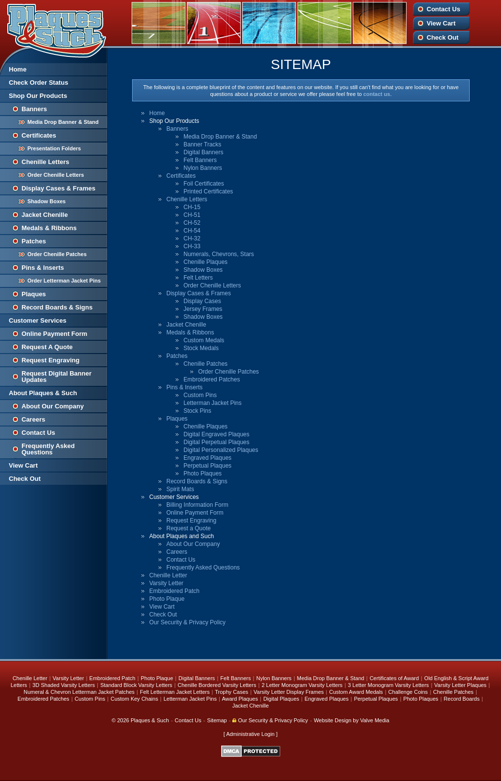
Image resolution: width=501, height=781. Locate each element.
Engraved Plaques (207, 457)
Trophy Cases (231, 692)
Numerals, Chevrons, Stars (218, 254)
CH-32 (192, 238)
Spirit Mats (180, 489)
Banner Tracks (202, 144)
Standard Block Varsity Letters (136, 685)
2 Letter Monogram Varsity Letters (302, 685)
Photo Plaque (166, 598)
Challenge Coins (408, 692)
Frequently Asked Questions (48, 449)
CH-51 (192, 215)
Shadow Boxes (46, 201)
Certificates (39, 135)
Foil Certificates (203, 183)
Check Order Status (38, 82)
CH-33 (192, 246)
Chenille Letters (45, 162)
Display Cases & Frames (58, 188)
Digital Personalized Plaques (220, 450)
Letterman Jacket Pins (212, 403)
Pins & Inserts (43, 267)
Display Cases (202, 301)
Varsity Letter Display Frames (288, 692)
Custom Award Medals (356, 692)
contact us (376, 94)
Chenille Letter (168, 575)
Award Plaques (240, 699)
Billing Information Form (197, 504)
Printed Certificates (208, 191)
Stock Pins (197, 410)
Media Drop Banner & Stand (62, 122)
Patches (34, 241)
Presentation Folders (54, 148)
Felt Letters (198, 277)
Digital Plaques (281, 699)
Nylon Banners (202, 168)
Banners (34, 109)
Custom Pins (200, 395)
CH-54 (192, 230)
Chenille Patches (205, 363)
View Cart (441, 23)
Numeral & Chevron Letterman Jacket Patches (79, 692)
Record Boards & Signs (57, 307)
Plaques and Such (54, 29)
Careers (33, 419)
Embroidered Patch (174, 591)
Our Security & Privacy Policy (187, 622)
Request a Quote (188, 528)
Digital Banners (203, 152)
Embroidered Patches (211, 379)
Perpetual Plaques (207, 465)
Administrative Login (250, 734)
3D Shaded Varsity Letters (63, 685)
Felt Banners (200, 160)
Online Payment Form (54, 333)
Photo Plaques (202, 473)
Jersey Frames (202, 309)
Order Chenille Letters (55, 175)
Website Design (332, 720)
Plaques (34, 294)
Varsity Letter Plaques (460, 685)
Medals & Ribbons (49, 228)
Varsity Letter (166, 583)
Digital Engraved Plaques (216, 434)
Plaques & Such (150, 720)
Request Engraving (50, 360)
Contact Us (443, 9)
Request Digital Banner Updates (56, 376)
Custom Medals (203, 340)
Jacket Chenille (45, 214)
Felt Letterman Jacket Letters (174, 692)
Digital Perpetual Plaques (216, 442)
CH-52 (192, 222)
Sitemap (217, 720)
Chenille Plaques (205, 262)
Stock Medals (201, 348)
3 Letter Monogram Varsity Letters (388, 685)
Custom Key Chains (134, 699)
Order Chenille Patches (57, 254)
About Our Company (53, 406)
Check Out (442, 37)
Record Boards (461, 699)
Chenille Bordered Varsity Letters (217, 685)
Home (17, 69)
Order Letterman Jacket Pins (64, 281)
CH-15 (192, 207)
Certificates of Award (394, 678)
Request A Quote (47, 347)
